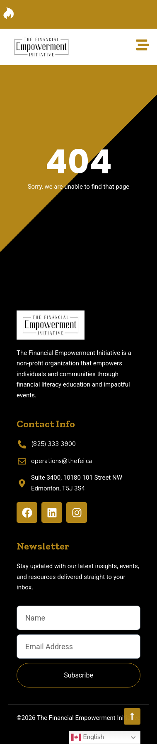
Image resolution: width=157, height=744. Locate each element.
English (87, 737)
